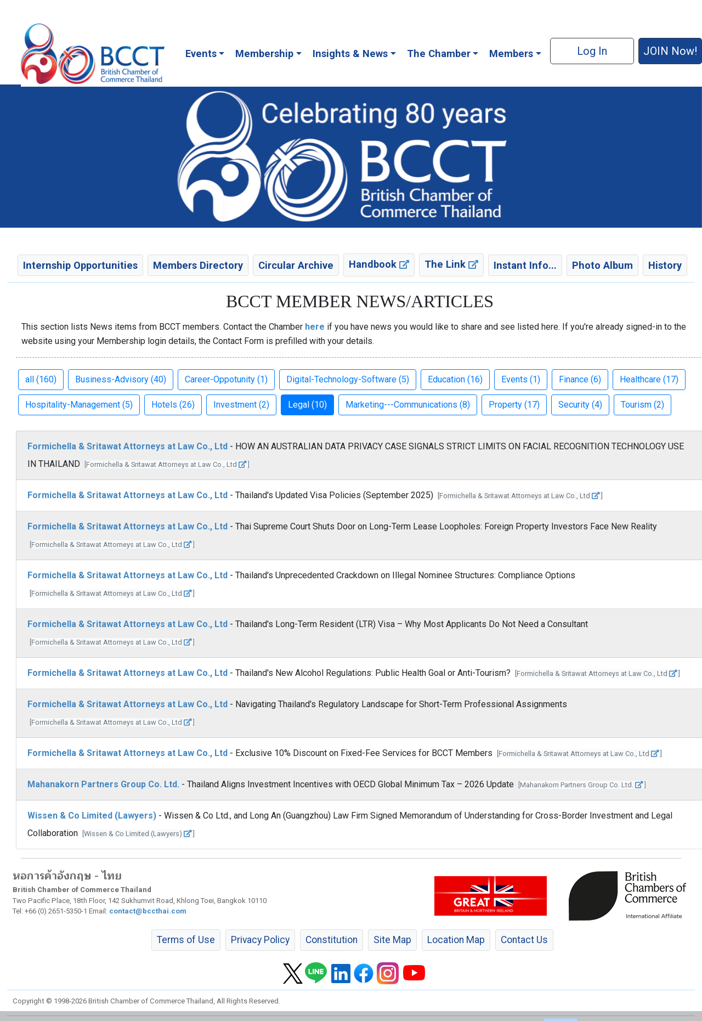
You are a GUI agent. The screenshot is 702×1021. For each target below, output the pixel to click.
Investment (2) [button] (241, 404)
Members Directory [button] (198, 265)
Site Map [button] (392, 939)
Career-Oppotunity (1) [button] (226, 379)
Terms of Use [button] (186, 939)
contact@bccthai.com (147, 911)
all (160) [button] (40, 379)
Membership (264, 53)
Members (511, 53)
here (315, 326)
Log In (592, 51)
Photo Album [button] (602, 265)
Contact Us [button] (524, 939)
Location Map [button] (456, 939)
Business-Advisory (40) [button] (120, 379)
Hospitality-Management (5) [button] (79, 404)
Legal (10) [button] (307, 404)
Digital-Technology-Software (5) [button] (347, 379)
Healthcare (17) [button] (649, 379)
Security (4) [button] (580, 404)
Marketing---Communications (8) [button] (408, 404)
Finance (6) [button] (580, 379)
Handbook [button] (379, 264)
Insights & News (350, 53)
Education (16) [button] (455, 379)
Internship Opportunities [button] (80, 265)
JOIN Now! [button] (670, 51)
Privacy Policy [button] (260, 939)
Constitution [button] (331, 939)
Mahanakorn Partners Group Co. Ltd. (103, 784)
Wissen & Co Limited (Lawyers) (91, 815)
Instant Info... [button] (525, 265)
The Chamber (439, 53)
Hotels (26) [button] (173, 404)
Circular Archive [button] (295, 265)
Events (201, 53)
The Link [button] (451, 264)
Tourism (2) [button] (642, 404)
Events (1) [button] (520, 379)
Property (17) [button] (514, 404)
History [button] (665, 265)
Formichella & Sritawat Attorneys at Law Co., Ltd (127, 446)
